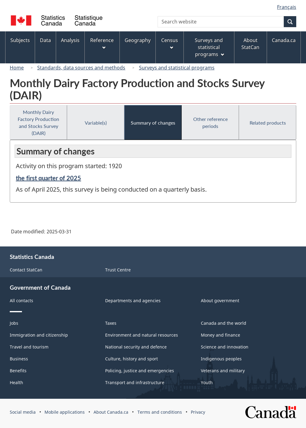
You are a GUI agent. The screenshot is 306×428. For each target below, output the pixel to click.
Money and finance (220, 335)
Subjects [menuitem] (20, 40)
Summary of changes (153, 123)
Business (19, 359)
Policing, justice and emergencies (139, 370)
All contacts (21, 300)
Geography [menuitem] (138, 40)
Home (17, 67)
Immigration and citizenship (39, 335)
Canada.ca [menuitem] (284, 40)
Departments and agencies (133, 300)
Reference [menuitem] (102, 43)
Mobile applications (64, 412)
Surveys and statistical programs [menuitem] (209, 47)
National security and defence (136, 347)
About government (220, 300)
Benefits (18, 370)
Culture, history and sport (131, 359)
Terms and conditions (159, 412)
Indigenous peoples (221, 359)
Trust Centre (118, 270)
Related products (268, 123)
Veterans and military (223, 370)
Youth (207, 382)
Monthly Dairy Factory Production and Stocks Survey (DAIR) (38, 122)
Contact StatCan (26, 270)
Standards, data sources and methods (81, 67)
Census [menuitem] (169, 43)
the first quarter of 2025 (48, 178)
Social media (23, 412)
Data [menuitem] (45, 40)
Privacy (198, 412)
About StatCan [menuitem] (250, 44)
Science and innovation (224, 347)
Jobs (14, 323)
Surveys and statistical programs (177, 67)
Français (286, 7)
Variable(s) (96, 123)
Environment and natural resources (141, 335)
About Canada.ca (111, 412)
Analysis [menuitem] (70, 40)
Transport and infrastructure (134, 382)
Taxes (110, 323)
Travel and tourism (29, 347)
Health (16, 382)
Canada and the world (223, 323)
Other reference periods (210, 122)
